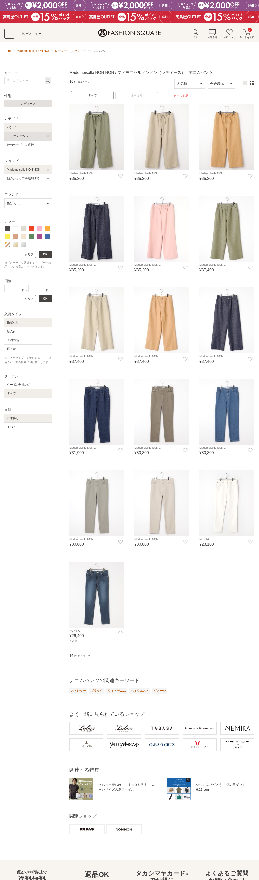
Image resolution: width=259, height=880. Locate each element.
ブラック (97, 691)
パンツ (11, 128)
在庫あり (13, 419)
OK (45, 255)
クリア (29, 255)
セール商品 (181, 96)
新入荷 (11, 332)
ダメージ (160, 691)
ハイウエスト (140, 691)
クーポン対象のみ (19, 386)
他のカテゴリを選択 (20, 146)
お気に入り (230, 35)
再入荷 (11, 350)
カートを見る (247, 35)
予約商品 (13, 341)
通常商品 (137, 96)
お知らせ (213, 35)
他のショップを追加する (23, 179)
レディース (28, 104)
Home (8, 52)
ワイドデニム (117, 691)
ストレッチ (78, 691)
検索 (195, 35)
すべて (92, 96)
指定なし (13, 323)
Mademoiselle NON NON (23, 170)
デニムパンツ (20, 137)
